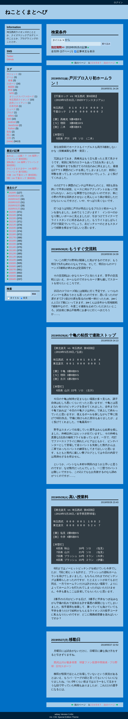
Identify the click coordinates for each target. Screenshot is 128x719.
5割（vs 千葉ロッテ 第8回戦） (22, 178)
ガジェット (12, 74)
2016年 (12, 240)
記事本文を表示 (84, 51)
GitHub (10, 59)
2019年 (12, 231)
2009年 (12, 263)
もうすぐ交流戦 (82, 249)
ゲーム (10, 77)
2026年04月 (14, 199)
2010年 (12, 260)
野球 (10, 90)
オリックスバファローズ (21, 96)
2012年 (12, 253)
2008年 (12, 266)
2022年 (12, 221)
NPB (11, 93)
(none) (10, 141)
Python (11, 128)
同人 (9, 135)
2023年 (12, 218)
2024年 (12, 215)
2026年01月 (14, 208)
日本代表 (13, 106)
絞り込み (106, 44)
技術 (9, 119)
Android (12, 122)
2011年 (12, 256)
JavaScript (13, 125)
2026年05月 (14, 196)
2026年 (12, 192)
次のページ (109, 63)
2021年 (12, 224)
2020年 (12, 228)
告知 (9, 131)
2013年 (12, 250)
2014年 (12, 247)
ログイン (118, 2)
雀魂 (10, 80)
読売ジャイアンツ (18, 103)
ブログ (10, 112)
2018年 (12, 234)
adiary (11, 115)
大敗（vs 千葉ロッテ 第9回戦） (22, 175)
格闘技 (11, 87)
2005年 (12, 276)
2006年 (12, 272)
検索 (34, 294)
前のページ (80, 63)
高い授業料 (78, 497)
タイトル (13, 297)
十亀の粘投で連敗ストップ (92, 335)
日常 (9, 138)
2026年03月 (14, 202)
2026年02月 (14, 205)
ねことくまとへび (26, 12)
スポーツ (11, 83)
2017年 (12, 237)
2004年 (12, 279)
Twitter (10, 56)
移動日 (74, 639)
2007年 (12, 269)
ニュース (11, 109)
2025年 (12, 212)
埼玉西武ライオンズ (19, 99)
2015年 (12, 244)
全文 (24, 297)
